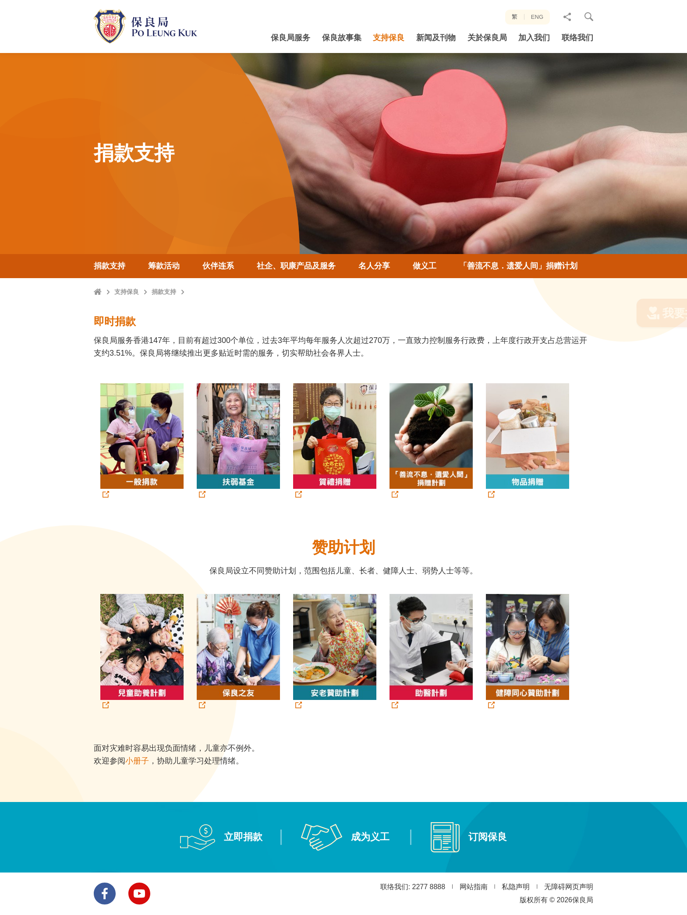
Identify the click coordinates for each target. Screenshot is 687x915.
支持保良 (126, 313)
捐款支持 (164, 313)
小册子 (137, 773)
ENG (537, 17)
